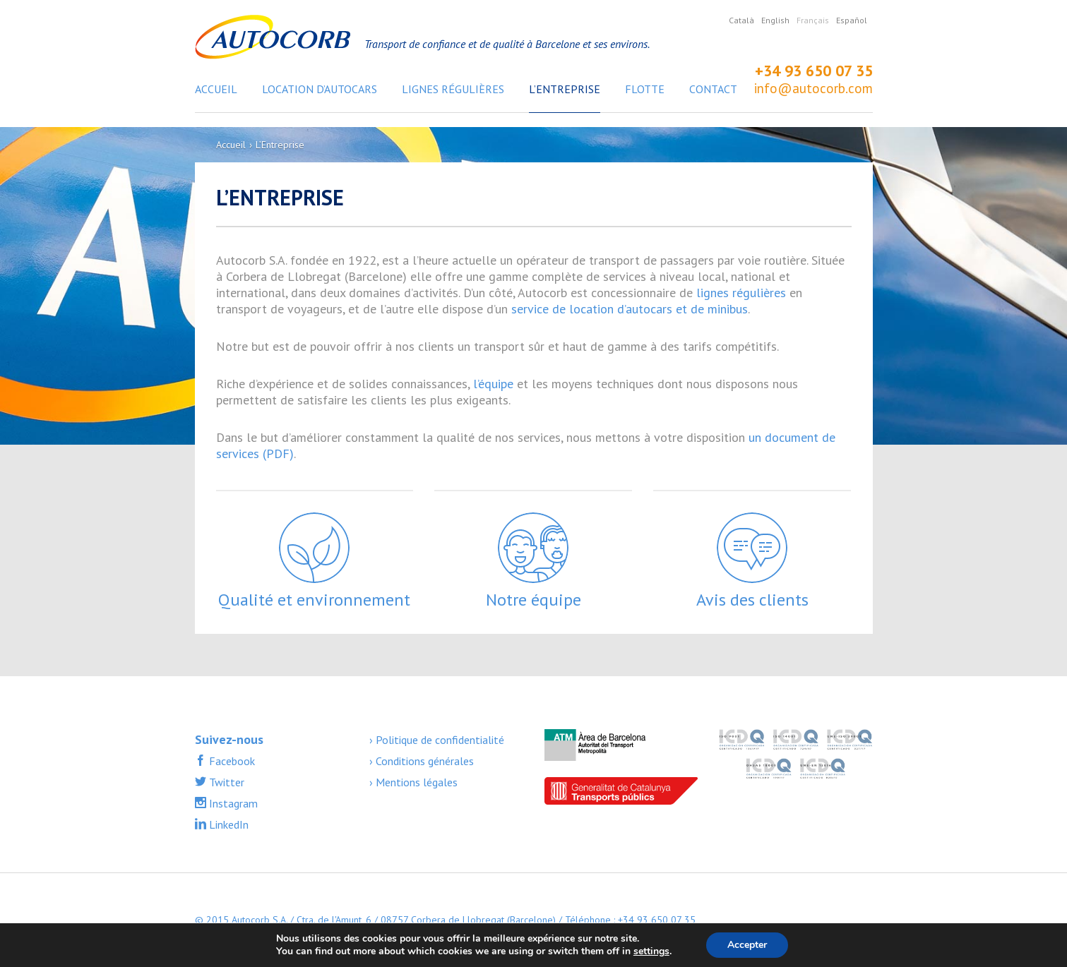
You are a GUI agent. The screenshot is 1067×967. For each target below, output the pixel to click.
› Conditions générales (421, 761)
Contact (713, 89)
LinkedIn (227, 824)
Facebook (230, 761)
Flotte (644, 89)
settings (651, 951)
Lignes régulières (453, 89)
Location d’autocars (319, 89)
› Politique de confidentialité (436, 740)
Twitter (225, 782)
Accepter (747, 944)
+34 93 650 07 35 (814, 70)
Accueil (216, 89)
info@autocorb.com (813, 88)
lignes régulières (741, 292)
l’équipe (493, 384)
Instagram (232, 803)
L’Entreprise (564, 89)
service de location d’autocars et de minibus (629, 309)
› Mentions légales (413, 782)
